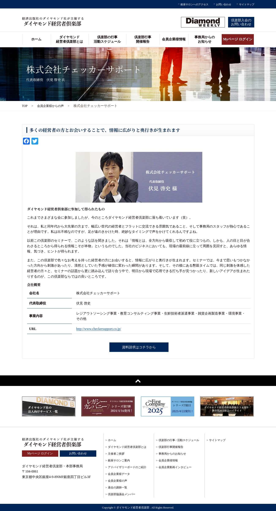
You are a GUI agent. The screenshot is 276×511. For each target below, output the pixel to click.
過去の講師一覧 (117, 487)
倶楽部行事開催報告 (142, 39)
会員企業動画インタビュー (175, 467)
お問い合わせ (223, 4)
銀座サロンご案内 (119, 460)
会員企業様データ (119, 474)
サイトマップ (246, 4)
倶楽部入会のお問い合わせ (241, 22)
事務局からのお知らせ (204, 39)
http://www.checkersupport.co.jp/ (98, 329)
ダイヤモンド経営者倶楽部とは (69, 39)
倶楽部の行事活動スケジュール (107, 39)
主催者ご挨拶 (116, 453)
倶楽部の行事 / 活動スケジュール (179, 440)
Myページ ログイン (237, 39)
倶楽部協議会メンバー (121, 494)
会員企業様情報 (174, 39)
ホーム (36, 39)
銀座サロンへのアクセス (194, 4)
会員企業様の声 (117, 480)
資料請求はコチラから (139, 347)
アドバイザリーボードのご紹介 (127, 467)
